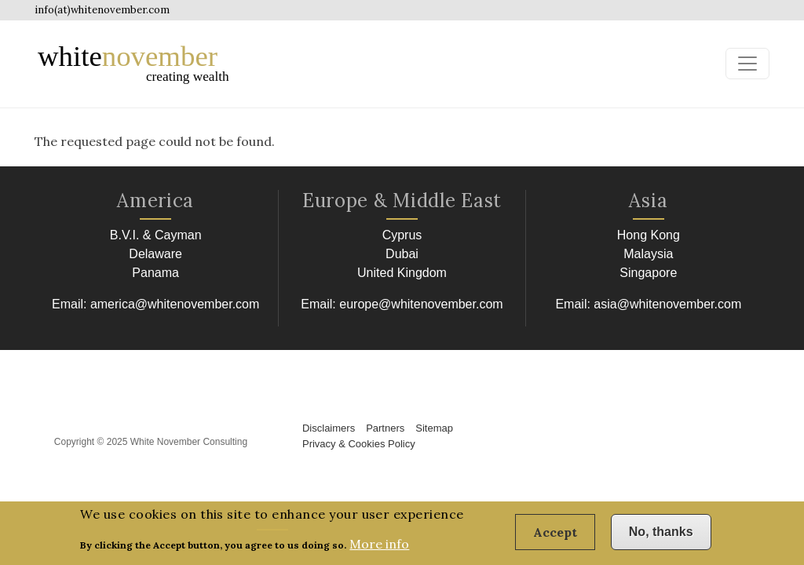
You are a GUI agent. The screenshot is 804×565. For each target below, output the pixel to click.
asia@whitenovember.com (667, 304)
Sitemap (434, 428)
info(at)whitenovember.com (102, 9)
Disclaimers (328, 428)
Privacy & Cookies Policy (358, 444)
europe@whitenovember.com (420, 304)
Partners (385, 428)
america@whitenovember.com (174, 304)
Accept (555, 536)
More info (379, 548)
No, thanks (661, 535)
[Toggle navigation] (747, 63)
